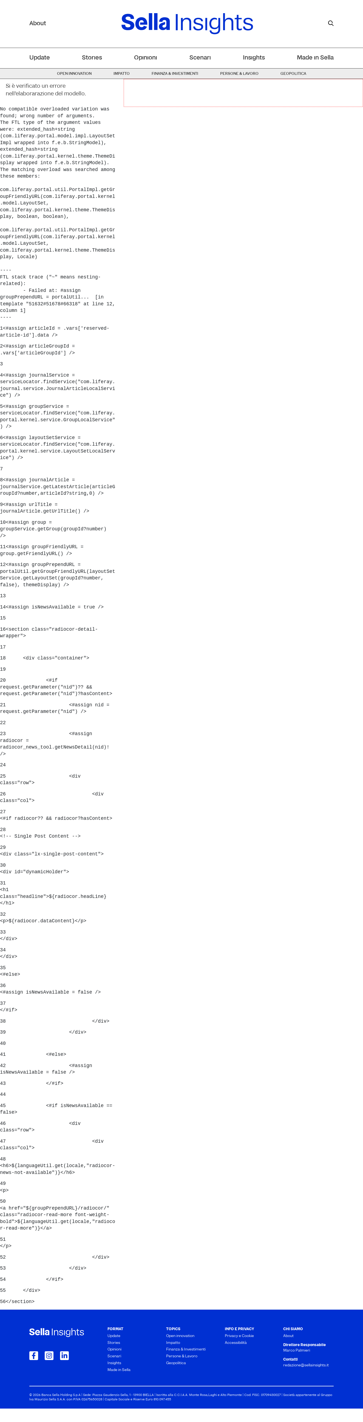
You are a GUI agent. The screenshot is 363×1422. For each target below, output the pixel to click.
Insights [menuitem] (254, 58)
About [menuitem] (288, 1336)
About (37, 24)
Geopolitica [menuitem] (293, 74)
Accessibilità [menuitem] (236, 1343)
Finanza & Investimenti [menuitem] (175, 74)
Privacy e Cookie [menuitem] (239, 1336)
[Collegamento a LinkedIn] (64, 1355)
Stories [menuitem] (92, 58)
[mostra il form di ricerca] (331, 23)
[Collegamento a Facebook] (33, 1355)
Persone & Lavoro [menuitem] (239, 74)
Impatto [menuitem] (122, 74)
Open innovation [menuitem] (74, 74)
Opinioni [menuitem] (145, 58)
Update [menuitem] (39, 58)
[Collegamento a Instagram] (49, 1355)
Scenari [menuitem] (200, 58)
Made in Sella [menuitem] (315, 58)
